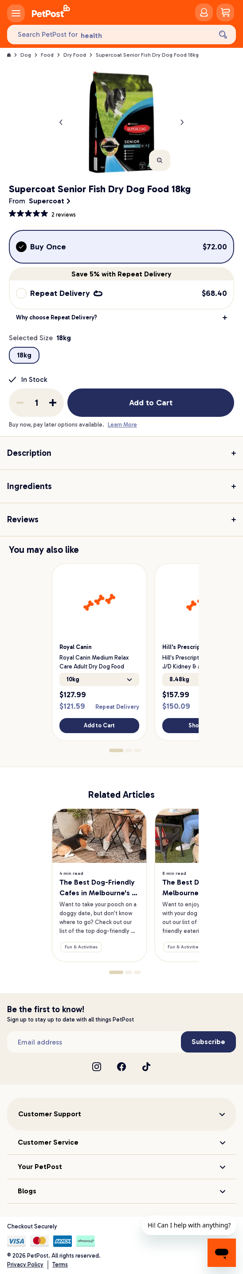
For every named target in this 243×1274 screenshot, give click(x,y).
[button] (121, 317)
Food (47, 55)
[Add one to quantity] (52, 403)
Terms (60, 1264)
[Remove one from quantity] (20, 403)
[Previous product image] (61, 122)
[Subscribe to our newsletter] (94, 1042)
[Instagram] (96, 1066)
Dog (25, 55)
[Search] (223, 34)
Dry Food (74, 55)
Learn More (122, 424)
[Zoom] (159, 160)
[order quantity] (36, 402)
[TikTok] (146, 1066)
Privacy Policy (25, 1264)
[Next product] (182, 122)
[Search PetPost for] (109, 35)
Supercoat (46, 201)
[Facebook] (121, 1066)
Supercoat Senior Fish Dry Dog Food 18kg (147, 55)
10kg (99, 679)
